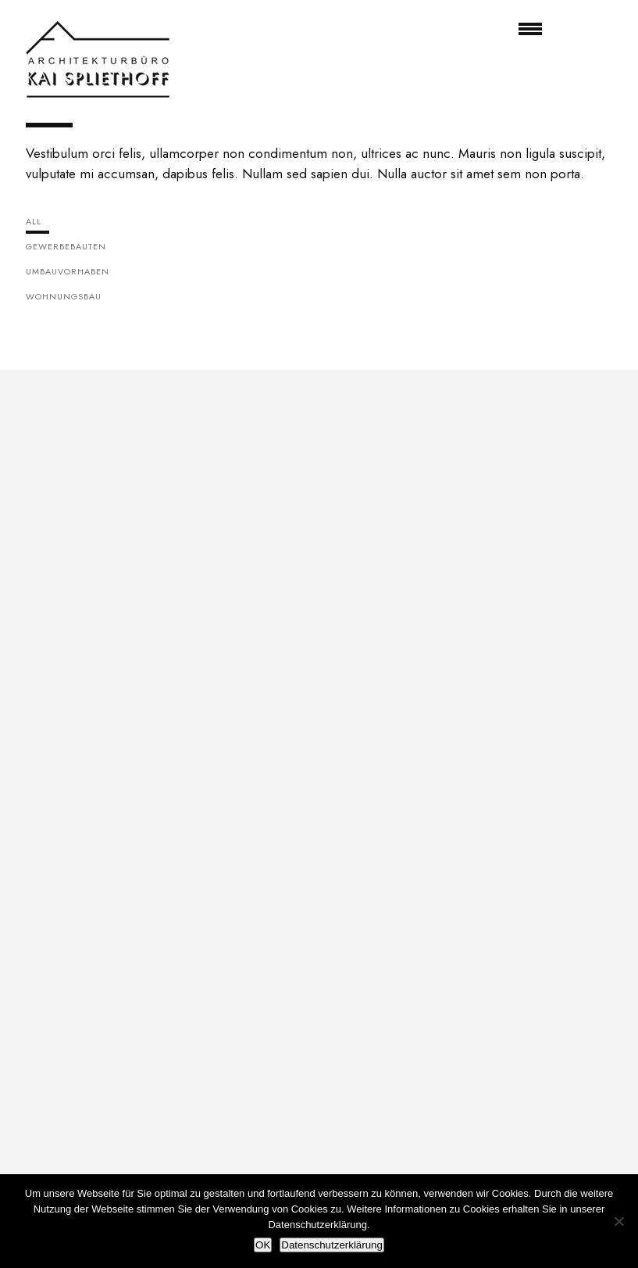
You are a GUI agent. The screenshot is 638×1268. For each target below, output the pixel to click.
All (33, 221)
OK (262, 1245)
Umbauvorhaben (67, 271)
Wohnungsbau (64, 296)
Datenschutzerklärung (332, 1245)
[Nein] (618, 1221)
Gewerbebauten (66, 246)
